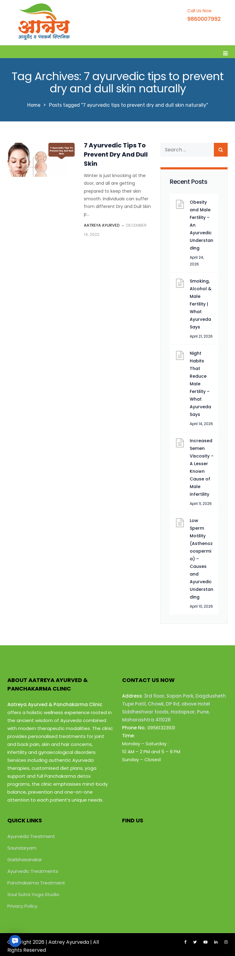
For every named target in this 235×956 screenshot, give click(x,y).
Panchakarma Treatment (36, 883)
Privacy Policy (22, 906)
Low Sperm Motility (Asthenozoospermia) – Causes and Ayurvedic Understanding (201, 558)
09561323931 (161, 727)
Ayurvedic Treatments (32, 871)
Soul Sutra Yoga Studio (33, 894)
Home (33, 105)
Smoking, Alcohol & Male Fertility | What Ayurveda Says (200, 304)
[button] (15, 941)
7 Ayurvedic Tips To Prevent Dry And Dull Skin (116, 154)
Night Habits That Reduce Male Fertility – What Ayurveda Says (200, 383)
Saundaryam (21, 848)
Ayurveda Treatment (31, 836)
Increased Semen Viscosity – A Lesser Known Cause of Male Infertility (202, 467)
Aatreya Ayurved (102, 225)
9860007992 (204, 19)
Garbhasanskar (24, 859)
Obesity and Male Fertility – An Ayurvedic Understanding (201, 225)
